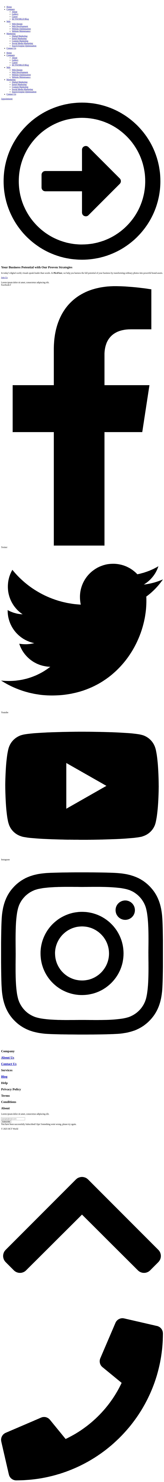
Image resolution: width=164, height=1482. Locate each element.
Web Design (17, 70)
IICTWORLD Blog (20, 65)
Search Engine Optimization (24, 92)
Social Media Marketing (22, 89)
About (14, 58)
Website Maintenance (21, 77)
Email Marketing (19, 84)
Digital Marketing (19, 82)
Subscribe (6, 1122)
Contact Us (11, 94)
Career (15, 62)
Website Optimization (21, 75)
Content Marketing (20, 87)
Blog (4, 1076)
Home (9, 53)
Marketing (11, 79)
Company (10, 55)
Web (8, 67)
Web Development (20, 72)
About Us (7, 1057)
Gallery (15, 60)
